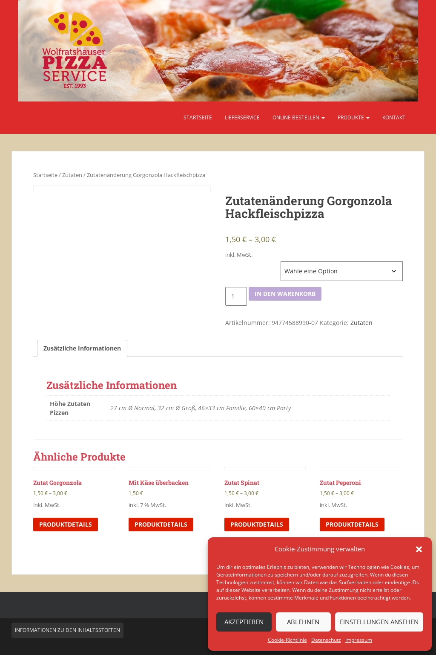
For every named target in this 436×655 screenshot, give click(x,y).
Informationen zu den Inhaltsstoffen (67, 630)
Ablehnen (303, 621)
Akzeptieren (244, 621)
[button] (419, 549)
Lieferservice (242, 117)
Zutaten (72, 175)
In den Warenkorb (285, 294)
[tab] (82, 348)
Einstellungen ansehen (379, 621)
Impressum (358, 639)
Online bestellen (298, 117)
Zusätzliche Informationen (82, 348)
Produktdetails (65, 524)
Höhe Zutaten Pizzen (252, 266)
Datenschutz (326, 639)
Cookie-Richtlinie (287, 639)
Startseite (198, 117)
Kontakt (393, 117)
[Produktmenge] (236, 296)
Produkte (354, 117)
